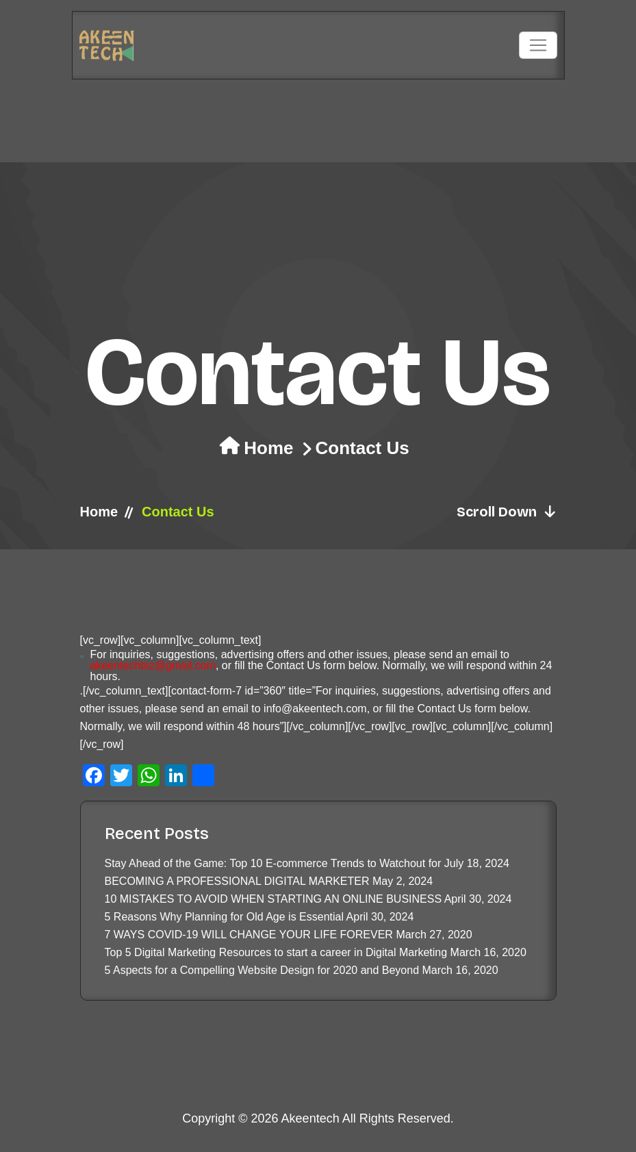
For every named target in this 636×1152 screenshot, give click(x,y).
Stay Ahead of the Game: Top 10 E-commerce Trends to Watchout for (273, 863)
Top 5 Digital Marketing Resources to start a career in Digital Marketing (276, 952)
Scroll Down (507, 511)
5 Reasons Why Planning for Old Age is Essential (224, 917)
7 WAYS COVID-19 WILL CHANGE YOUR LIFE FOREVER (249, 934)
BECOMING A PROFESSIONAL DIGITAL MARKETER (237, 881)
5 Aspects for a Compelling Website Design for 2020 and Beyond (262, 970)
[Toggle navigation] (538, 45)
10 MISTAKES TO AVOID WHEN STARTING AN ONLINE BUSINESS (273, 899)
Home (268, 448)
